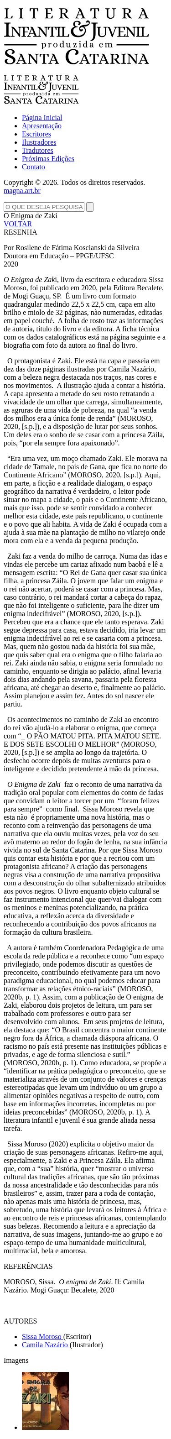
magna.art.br (22, 190)
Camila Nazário (46, 1345)
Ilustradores (39, 142)
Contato (33, 167)
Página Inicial (42, 117)
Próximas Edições (48, 158)
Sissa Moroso (42, 1336)
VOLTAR (18, 224)
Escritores (36, 134)
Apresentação (42, 126)
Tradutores (37, 150)
